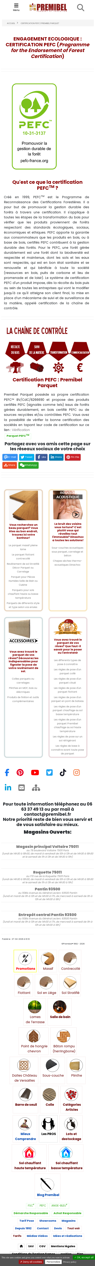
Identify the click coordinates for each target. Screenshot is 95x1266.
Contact (43, 1228)
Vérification (21, 430)
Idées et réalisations (67, 1236)
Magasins (69, 1221)
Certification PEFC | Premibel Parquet (40, 23)
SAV (31, 1246)
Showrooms (47, 1221)
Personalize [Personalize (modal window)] (53, 1262)
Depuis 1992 (23, 1228)
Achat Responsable (67, 1213)
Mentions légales (63, 1246)
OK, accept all (83, 1257)
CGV (42, 1246)
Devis (58, 1228)
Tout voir (73, 1228)
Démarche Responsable (31, 1213)
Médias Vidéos (37, 1236)
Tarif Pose (26, 1221)
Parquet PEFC (18, 436)
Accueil (11, 23)
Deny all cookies (31, 1262)
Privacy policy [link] (69, 1262)
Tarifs (17, 1236)
